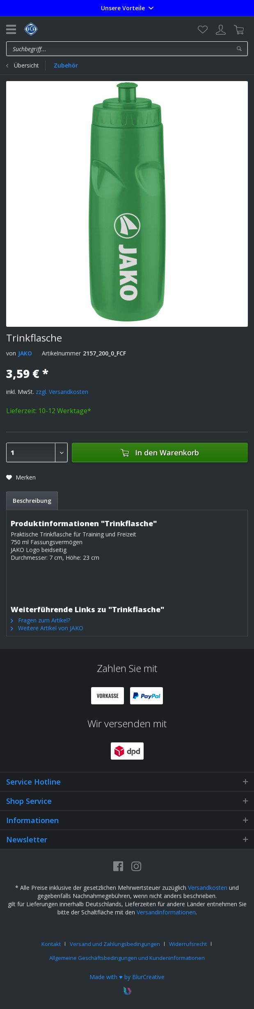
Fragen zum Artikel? (40, 620)
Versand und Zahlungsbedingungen (115, 944)
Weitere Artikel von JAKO (47, 628)
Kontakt (51, 944)
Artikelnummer (61, 353)
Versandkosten (207, 887)
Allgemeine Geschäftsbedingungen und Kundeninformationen (127, 957)
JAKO (25, 353)
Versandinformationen (166, 912)
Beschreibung (32, 500)
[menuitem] (203, 30)
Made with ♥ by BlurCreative (126, 977)
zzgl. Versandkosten (62, 392)
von (11, 353)
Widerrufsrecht (188, 944)
